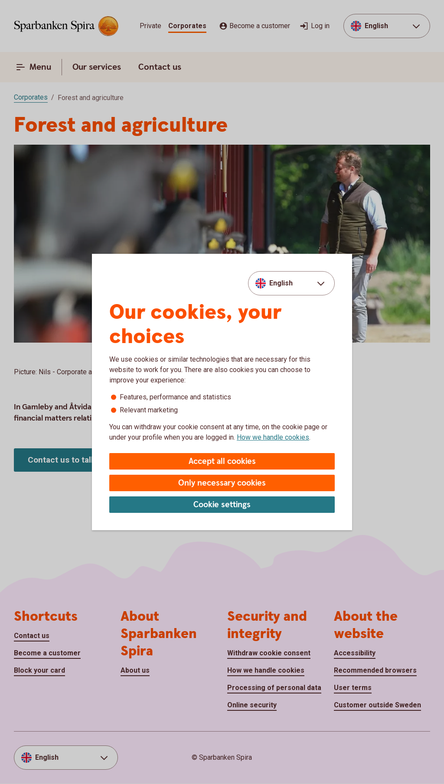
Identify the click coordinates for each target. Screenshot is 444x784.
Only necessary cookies (222, 483)
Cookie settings (222, 504)
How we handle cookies (273, 437)
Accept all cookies (222, 461)
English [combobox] (281, 283)
